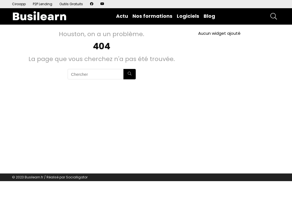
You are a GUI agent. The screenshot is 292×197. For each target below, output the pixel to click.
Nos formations (152, 16)
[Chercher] (129, 74)
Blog (209, 16)
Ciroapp (19, 4)
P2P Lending (42, 4)
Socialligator (77, 177)
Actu (122, 16)
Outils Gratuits (71, 4)
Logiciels (188, 16)
